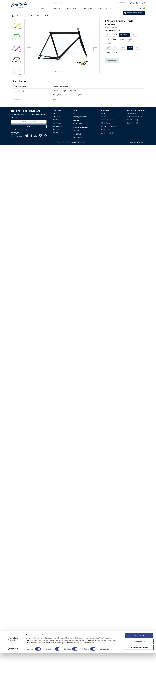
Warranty (76, 130)
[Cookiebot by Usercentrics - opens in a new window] (13, 670)
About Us (56, 113)
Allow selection (139, 662)
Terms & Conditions (107, 120)
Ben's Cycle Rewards (80, 117)
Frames (19, 16)
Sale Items (56, 129)
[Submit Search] (54, 3)
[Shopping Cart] (144, 8)
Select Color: (113, 31)
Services (112, 8)
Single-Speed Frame (29, 16)
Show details (104, 670)
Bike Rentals (77, 137)
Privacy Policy (105, 123)
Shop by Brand (57, 126)
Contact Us (56, 117)
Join (29, 126)
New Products (57, 132)
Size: (108, 44)
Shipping (104, 113)
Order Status (77, 123)
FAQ (74, 113)
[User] (140, 8)
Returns (103, 117)
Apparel (100, 8)
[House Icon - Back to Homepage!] (13, 16)
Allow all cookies (139, 656)
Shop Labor (56, 120)
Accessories (88, 8)
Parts (42, 8)
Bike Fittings (57, 123)
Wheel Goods (55, 8)
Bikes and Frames (71, 8)
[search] (69, 3)
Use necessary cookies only (139, 668)
